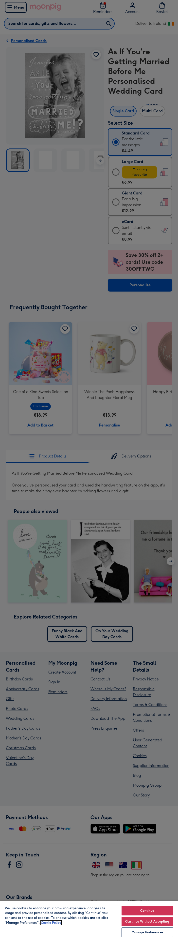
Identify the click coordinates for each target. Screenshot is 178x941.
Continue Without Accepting (147, 921)
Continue (147, 910)
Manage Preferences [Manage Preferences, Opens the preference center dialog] (147, 932)
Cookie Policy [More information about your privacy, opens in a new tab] (51, 923)
